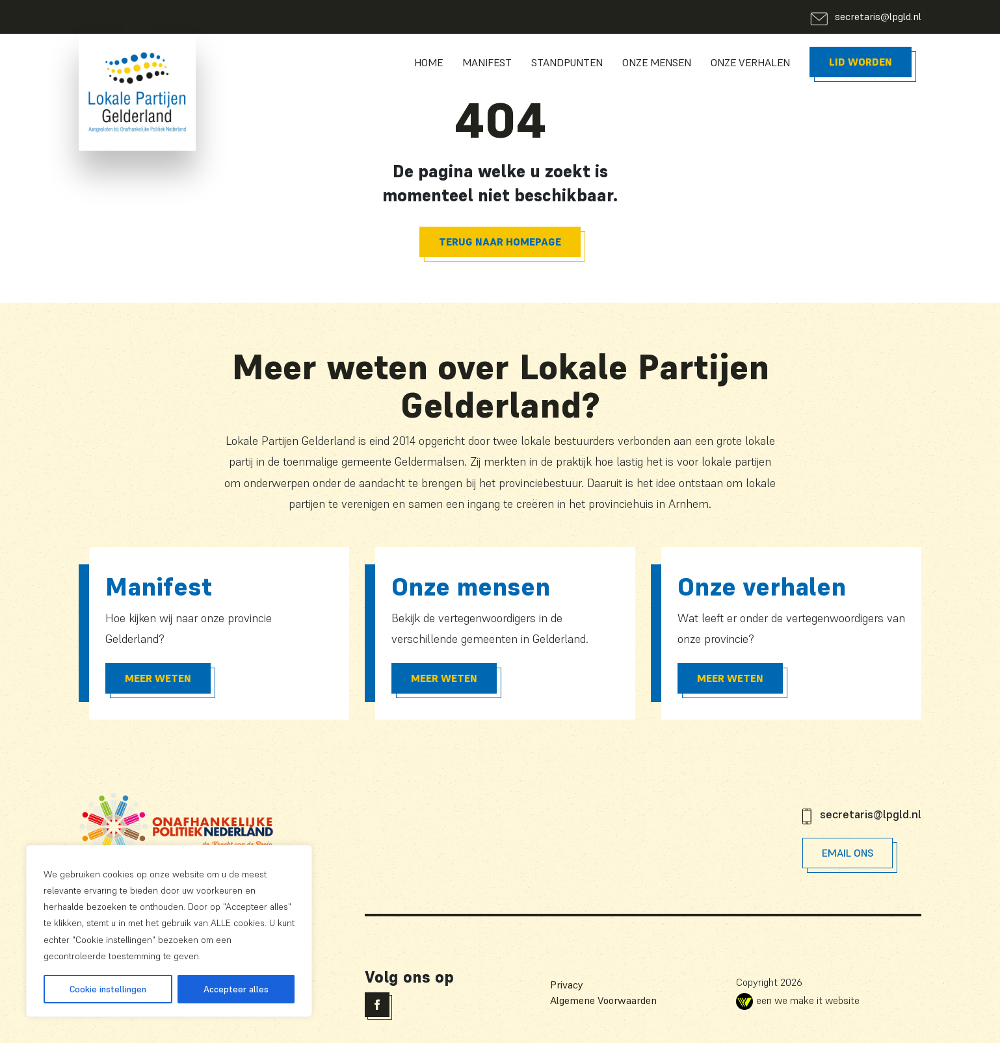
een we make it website (798, 1000)
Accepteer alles (236, 989)
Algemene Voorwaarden (603, 1000)
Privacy (566, 984)
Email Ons (847, 852)
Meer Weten (158, 678)
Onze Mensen (656, 62)
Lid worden (860, 61)
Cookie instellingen (108, 989)
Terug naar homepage (500, 241)
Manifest (487, 62)
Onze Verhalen (750, 62)
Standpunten (567, 62)
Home (428, 62)
